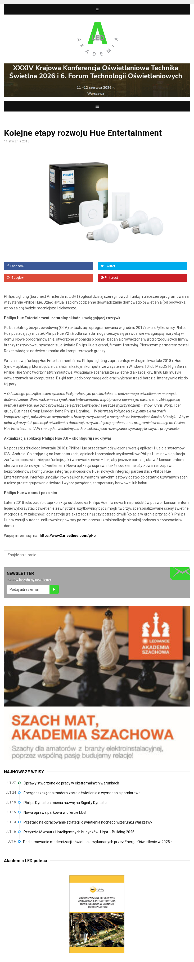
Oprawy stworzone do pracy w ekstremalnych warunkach (71, 783)
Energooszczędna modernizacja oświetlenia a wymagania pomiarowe (82, 793)
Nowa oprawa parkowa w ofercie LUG (55, 812)
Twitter (108, 266)
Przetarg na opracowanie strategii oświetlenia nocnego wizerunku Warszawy (88, 822)
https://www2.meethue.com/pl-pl (68, 535)
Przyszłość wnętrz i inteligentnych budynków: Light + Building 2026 (79, 832)
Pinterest (109, 278)
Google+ (15, 278)
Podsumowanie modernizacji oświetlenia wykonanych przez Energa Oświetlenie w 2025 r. (98, 842)
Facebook (15, 266)
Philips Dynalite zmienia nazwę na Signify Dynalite (65, 803)
